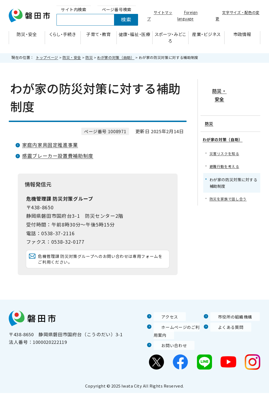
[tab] (73, 9)
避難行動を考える (225, 152)
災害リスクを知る (225, 139)
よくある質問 (224, 336)
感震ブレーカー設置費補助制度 (57, 155)
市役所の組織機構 (229, 325)
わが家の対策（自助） (115, 57)
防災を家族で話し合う (229, 185)
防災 (89, 57)
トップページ (47, 57)
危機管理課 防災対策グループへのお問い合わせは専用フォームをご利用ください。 (102, 263)
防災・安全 (71, 57)
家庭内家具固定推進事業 (50, 144)
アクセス (163, 325)
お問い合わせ (168, 354)
